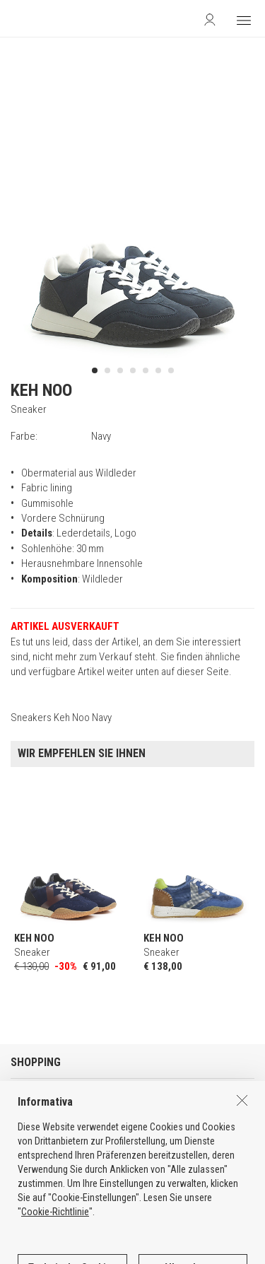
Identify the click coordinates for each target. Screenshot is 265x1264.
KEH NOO (41, 390)
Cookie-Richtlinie (55, 1240)
